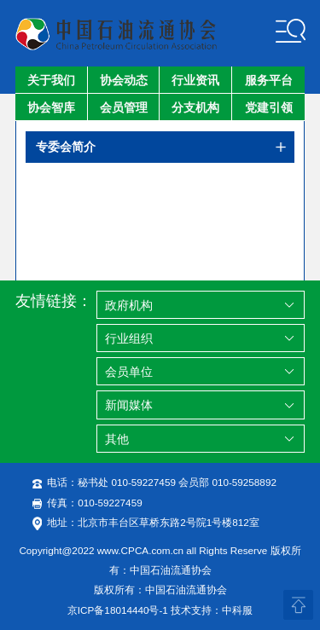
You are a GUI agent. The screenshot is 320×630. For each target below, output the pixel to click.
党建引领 (269, 107)
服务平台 (269, 80)
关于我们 (51, 80)
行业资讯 (195, 80)
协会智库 (51, 107)
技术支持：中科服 (212, 610)
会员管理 (124, 107)
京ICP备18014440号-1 (117, 610)
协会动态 (124, 80)
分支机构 (195, 107)
